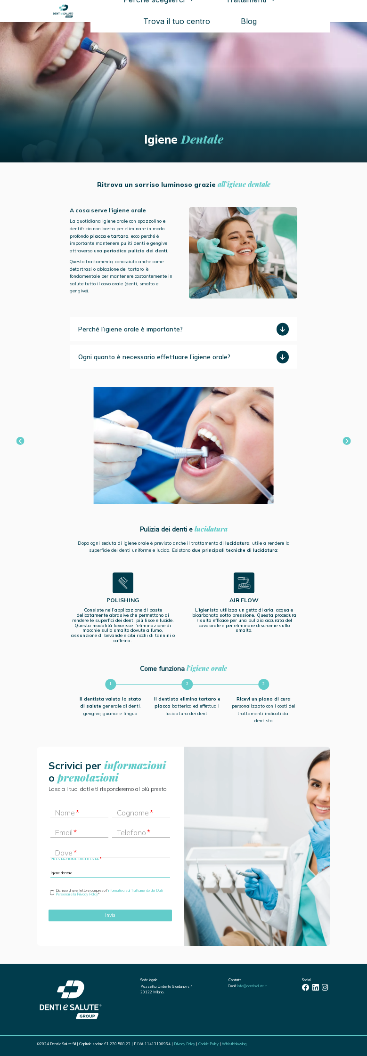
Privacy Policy (184, 1043)
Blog (249, 21)
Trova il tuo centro (176, 21)
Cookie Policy (208, 1043)
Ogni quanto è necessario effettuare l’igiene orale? (154, 357)
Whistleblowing (234, 1043)
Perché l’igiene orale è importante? (130, 329)
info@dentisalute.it (252, 986)
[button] (20, 441)
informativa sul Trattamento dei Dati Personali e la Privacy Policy (109, 892)
